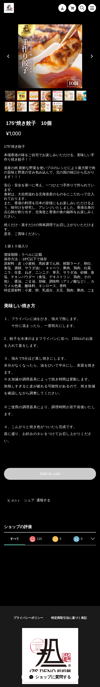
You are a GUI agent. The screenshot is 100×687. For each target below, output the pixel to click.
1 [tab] (10, 96)
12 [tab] (58, 107)
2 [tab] (22, 96)
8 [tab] (10, 107)
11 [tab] (46, 107)
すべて (14, 539)
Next (91, 56)
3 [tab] (34, 96)
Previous (9, 56)
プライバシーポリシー (28, 618)
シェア (29, 500)
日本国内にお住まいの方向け (50, 486)
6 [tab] (69, 96)
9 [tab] (22, 107)
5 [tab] (58, 96)
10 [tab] (34, 107)
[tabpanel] (50, 56)
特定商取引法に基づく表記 (69, 618)
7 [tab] (81, 96)
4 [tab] (46, 96)
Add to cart (50, 473)
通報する (43, 500)
